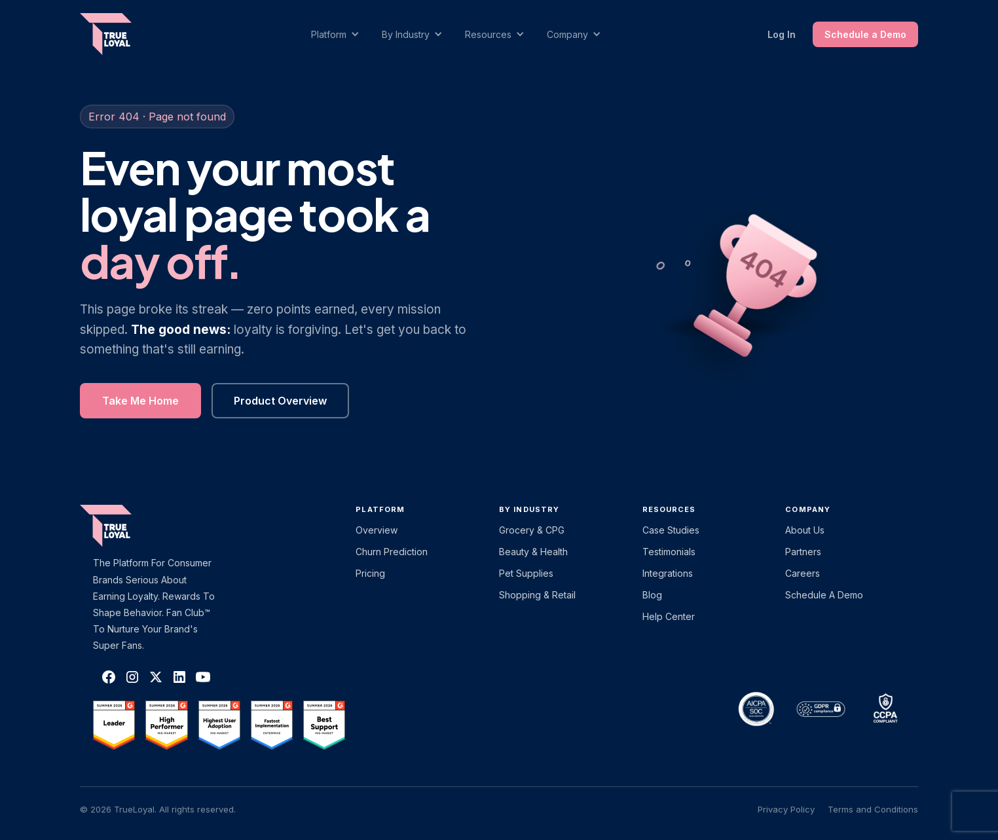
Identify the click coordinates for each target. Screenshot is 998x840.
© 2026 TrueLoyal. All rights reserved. (158, 809)
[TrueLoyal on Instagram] (132, 677)
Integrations (667, 573)
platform (380, 509)
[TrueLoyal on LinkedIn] (179, 677)
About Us (804, 530)
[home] (118, 34)
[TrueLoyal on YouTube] (203, 677)
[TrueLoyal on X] (156, 677)
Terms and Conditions (873, 809)
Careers (802, 573)
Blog (652, 594)
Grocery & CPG (531, 530)
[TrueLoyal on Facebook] (109, 677)
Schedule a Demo (865, 34)
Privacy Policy (786, 809)
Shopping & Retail (537, 594)
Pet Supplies (526, 573)
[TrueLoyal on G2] (114, 725)
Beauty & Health (533, 551)
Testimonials (668, 551)
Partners (803, 551)
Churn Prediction (392, 551)
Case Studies (670, 530)
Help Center (668, 616)
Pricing (370, 573)
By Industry (529, 509)
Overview (376, 530)
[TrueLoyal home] (125, 526)
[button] (342, 34)
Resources (669, 509)
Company (807, 509)
